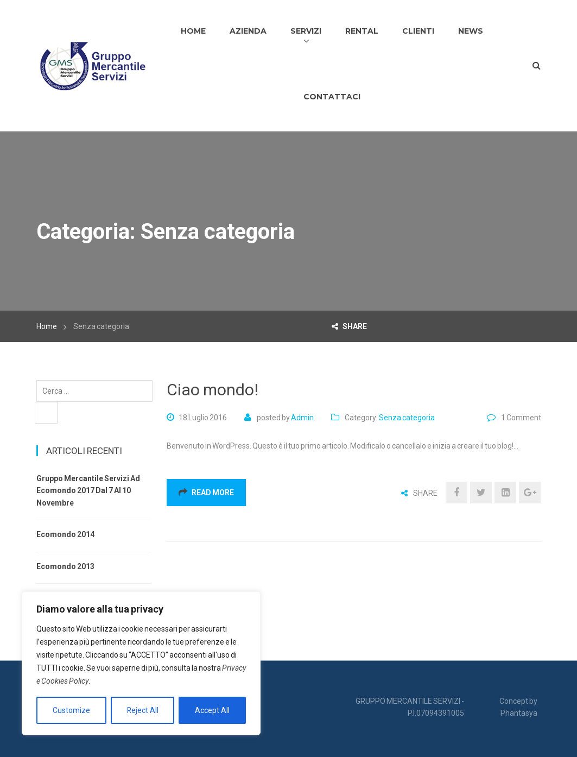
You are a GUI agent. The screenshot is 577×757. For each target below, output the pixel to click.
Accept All (212, 710)
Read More (206, 492)
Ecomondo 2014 (65, 534)
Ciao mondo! (212, 389)
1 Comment (521, 417)
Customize (71, 710)
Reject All (142, 710)
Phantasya (518, 713)
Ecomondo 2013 (65, 566)
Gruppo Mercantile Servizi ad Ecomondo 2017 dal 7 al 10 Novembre (88, 490)
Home (46, 326)
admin (302, 417)
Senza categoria (407, 417)
